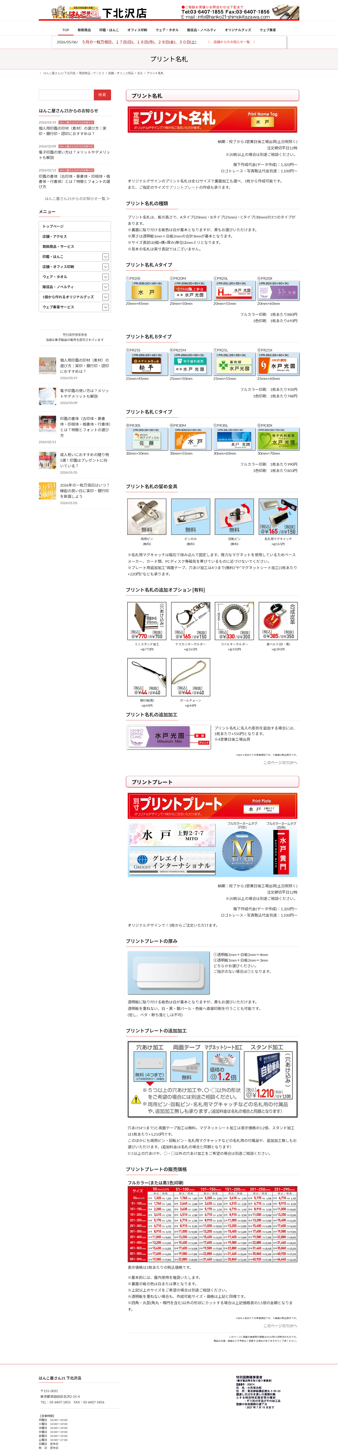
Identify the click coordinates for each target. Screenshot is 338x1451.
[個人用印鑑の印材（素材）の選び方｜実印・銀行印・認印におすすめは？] (47, 366)
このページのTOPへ (280, 762)
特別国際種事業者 (75, 334)
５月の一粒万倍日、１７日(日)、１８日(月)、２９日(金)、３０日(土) (141, 42)
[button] (231, 41)
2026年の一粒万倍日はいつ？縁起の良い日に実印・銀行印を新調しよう (85, 491)
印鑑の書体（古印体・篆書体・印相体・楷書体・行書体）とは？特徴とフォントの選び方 (74, 181)
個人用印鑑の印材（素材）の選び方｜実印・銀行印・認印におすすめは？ (84, 366)
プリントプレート (184, 187)
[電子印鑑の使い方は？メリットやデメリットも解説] (47, 397)
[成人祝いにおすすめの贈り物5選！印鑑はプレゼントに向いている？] (47, 461)
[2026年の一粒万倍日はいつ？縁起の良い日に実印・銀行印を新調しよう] (47, 491)
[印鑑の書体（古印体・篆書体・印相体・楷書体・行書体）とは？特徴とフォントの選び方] (47, 425)
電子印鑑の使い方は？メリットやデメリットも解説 (84, 393)
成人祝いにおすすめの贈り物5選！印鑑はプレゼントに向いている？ (84, 460)
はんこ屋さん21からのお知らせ (76, 122)
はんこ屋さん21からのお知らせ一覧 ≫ (77, 198)
